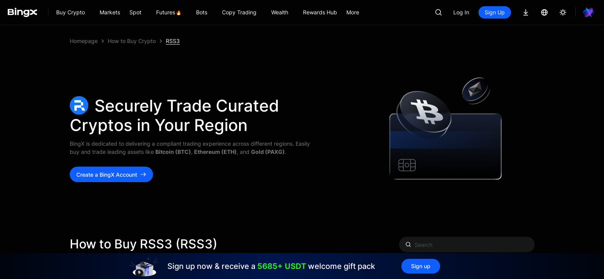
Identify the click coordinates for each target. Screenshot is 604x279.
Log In (461, 12)
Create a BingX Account (111, 174)
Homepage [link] (84, 41)
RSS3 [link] (173, 41)
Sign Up (495, 12)
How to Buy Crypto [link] (132, 41)
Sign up (420, 266)
